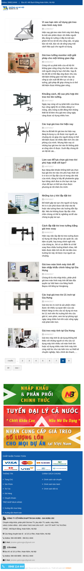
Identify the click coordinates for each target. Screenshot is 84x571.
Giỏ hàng (8, 494)
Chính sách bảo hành (52, 484)
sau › (17, 368)
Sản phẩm (9, 484)
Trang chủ (9, 480)
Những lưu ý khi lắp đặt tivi (56, 195)
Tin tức (7, 489)
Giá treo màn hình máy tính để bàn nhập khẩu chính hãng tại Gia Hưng (60, 267)
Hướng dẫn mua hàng (13, 508)
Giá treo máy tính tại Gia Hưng (58, 330)
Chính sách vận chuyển (53, 480)
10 (8, 368)
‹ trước (10, 361)
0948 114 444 (16, 566)
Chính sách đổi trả (51, 489)
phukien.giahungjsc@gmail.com (23, 542)
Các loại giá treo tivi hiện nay (57, 124)
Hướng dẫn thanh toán (13, 513)
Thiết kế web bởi (61, 568)
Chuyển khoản (10, 498)
